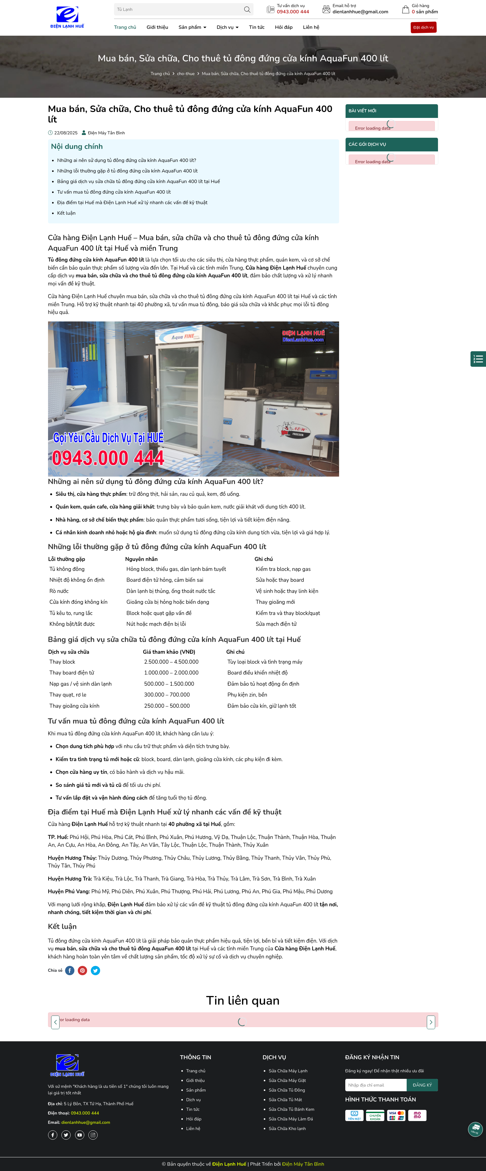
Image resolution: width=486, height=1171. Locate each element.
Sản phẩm (190, 27)
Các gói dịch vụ (367, 144)
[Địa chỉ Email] (391, 1085)
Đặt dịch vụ (423, 27)
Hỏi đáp (284, 27)
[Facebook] (52, 1135)
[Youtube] (79, 1135)
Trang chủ (125, 27)
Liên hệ (311, 27)
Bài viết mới (363, 111)
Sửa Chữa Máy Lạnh (288, 1071)
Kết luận (66, 213)
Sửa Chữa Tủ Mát (285, 1100)
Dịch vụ (226, 27)
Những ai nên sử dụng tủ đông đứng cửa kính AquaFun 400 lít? (126, 160)
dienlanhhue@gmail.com (85, 1122)
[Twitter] (66, 1135)
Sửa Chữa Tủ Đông (287, 1090)
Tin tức (256, 27)
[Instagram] (93, 1135)
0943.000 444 (85, 1113)
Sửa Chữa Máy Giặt (287, 1081)
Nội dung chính (77, 146)
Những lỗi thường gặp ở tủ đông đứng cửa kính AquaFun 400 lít (127, 171)
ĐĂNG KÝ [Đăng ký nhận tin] (422, 1085)
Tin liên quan (243, 1000)
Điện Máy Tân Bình (303, 1164)
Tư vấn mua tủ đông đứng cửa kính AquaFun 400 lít (114, 192)
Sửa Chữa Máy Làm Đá (291, 1119)
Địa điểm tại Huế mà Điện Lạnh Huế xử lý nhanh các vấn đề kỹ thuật (132, 202)
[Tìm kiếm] (247, 9)
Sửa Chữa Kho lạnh (287, 1129)
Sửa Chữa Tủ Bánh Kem (291, 1109)
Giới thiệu (157, 27)
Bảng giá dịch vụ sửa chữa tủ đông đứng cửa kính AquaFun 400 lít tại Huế (138, 181)
